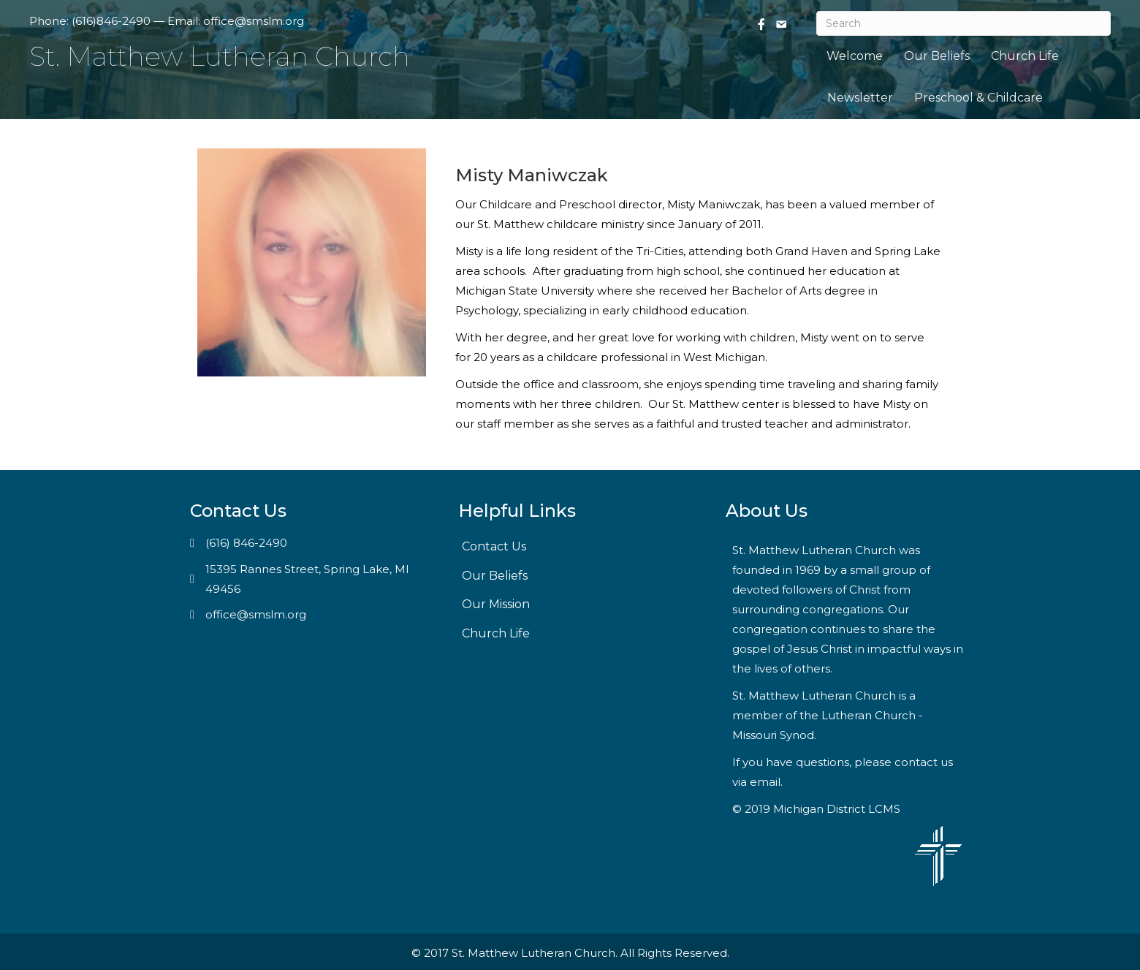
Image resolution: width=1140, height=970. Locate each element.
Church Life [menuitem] (1025, 56)
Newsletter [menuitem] (860, 98)
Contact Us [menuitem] (494, 546)
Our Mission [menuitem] (496, 604)
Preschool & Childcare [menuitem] (978, 98)
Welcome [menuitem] (854, 56)
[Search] (963, 23)
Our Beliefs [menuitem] (937, 56)
